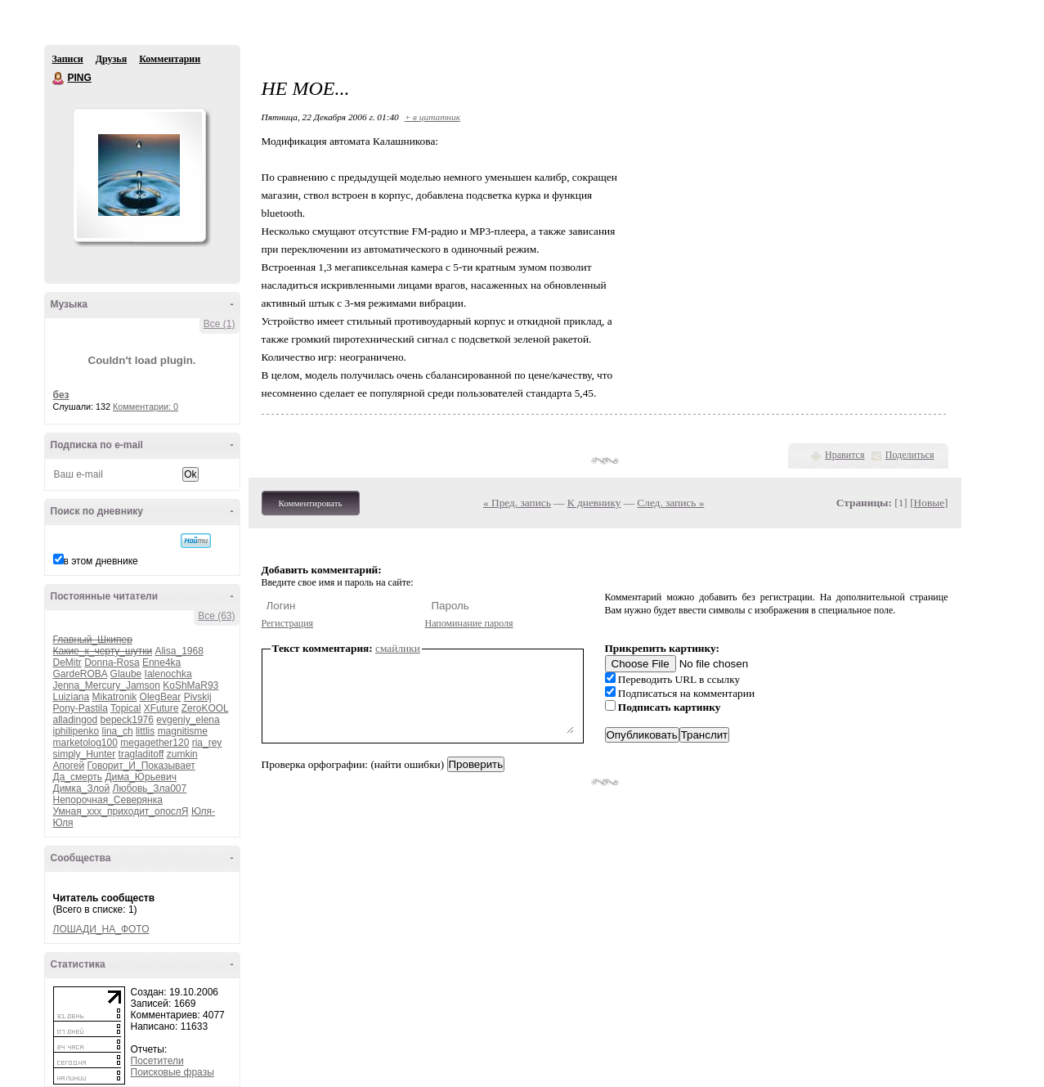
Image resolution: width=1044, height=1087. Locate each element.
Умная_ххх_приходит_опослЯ (121, 811)
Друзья (111, 59)
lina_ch (117, 731)
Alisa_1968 (179, 651)
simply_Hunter (84, 754)
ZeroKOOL (205, 708)
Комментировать (311, 503)
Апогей (69, 765)
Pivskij (198, 697)
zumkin (182, 754)
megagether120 (154, 742)
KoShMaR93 (190, 685)
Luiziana (71, 697)
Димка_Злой (81, 788)
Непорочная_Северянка (108, 800)
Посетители (157, 1061)
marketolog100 (85, 742)
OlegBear (160, 697)
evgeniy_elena (187, 719)
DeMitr (67, 662)
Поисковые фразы (172, 1072)
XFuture (161, 708)
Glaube (126, 674)
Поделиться (909, 454)
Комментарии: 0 (145, 406)
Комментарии (169, 59)
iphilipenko (76, 731)
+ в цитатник (432, 117)
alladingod (75, 719)
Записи (67, 59)
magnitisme (183, 731)
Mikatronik (114, 697)
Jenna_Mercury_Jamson (106, 685)
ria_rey (207, 742)
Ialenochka (168, 674)
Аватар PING (139, 175)
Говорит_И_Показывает (141, 765)
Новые (929, 502)
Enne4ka (161, 662)
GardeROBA (80, 674)
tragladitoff (141, 754)
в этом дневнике (101, 561)
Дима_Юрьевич (140, 777)
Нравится (844, 454)
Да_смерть (78, 777)
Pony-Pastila (80, 708)
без (61, 395)
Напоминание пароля (469, 623)
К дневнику (594, 502)
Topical (125, 708)
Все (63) (216, 616)
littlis (145, 731)
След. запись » (670, 502)
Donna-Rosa (111, 662)
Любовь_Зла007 (150, 788)
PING (58, 78)
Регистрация (288, 623)
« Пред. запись (517, 502)
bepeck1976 (127, 719)
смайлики (397, 648)
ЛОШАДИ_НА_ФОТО (101, 929)
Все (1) (219, 324)
